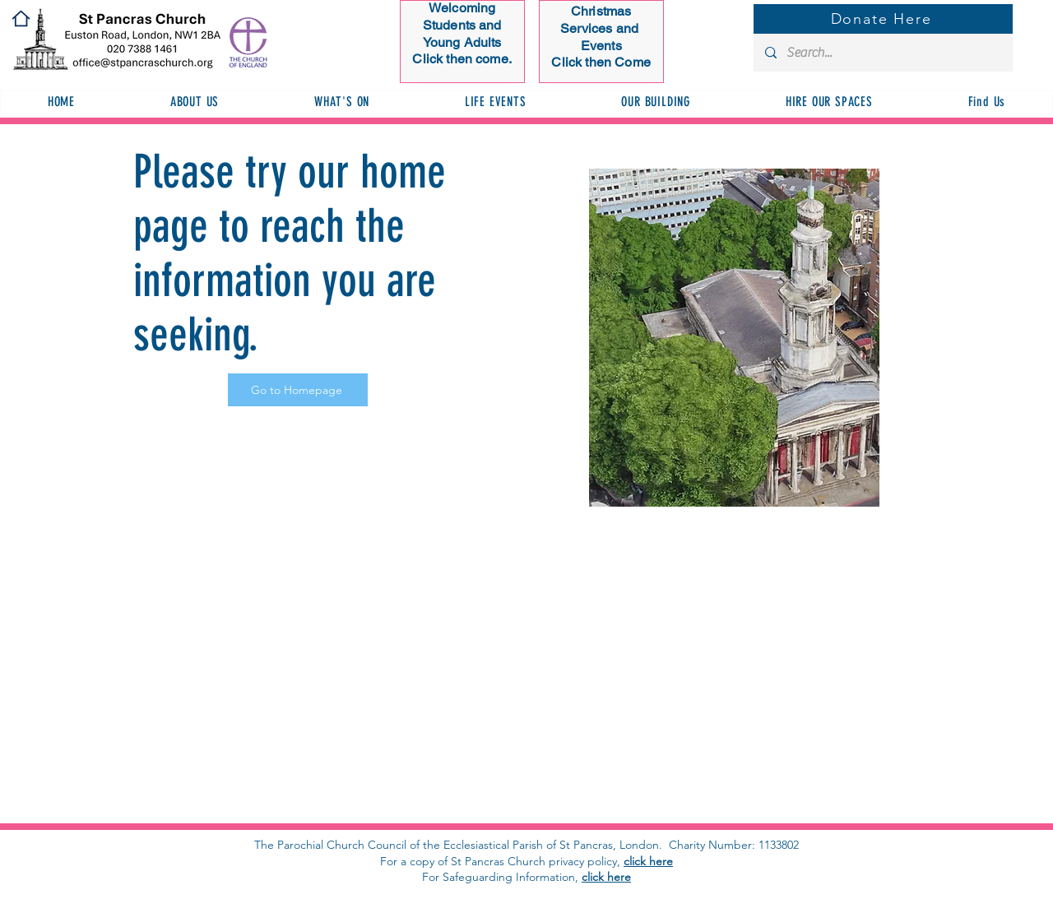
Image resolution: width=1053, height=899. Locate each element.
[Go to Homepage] (298, 389)
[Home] (21, 18)
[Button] (462, 36)
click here (648, 861)
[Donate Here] (883, 19)
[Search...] (882, 53)
